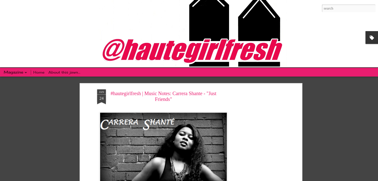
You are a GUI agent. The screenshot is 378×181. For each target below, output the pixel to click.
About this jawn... (64, 72)
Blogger (219, 178)
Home (39, 72)
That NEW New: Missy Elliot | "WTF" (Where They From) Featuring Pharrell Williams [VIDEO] (128, 127)
